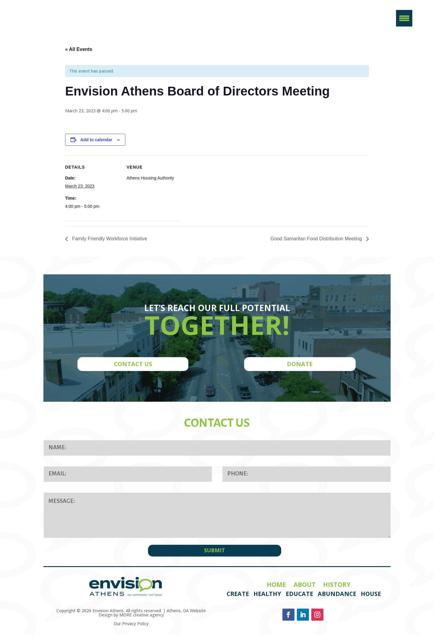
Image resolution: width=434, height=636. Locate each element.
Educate (299, 595)
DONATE (300, 367)
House (371, 595)
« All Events (78, 52)
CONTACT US (133, 367)
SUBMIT (214, 552)
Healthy (267, 595)
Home (276, 586)
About (305, 586)
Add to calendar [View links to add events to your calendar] (96, 142)
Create (238, 595)
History (337, 586)
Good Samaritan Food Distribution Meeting (316, 241)
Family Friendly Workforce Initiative (109, 241)
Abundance (337, 595)
